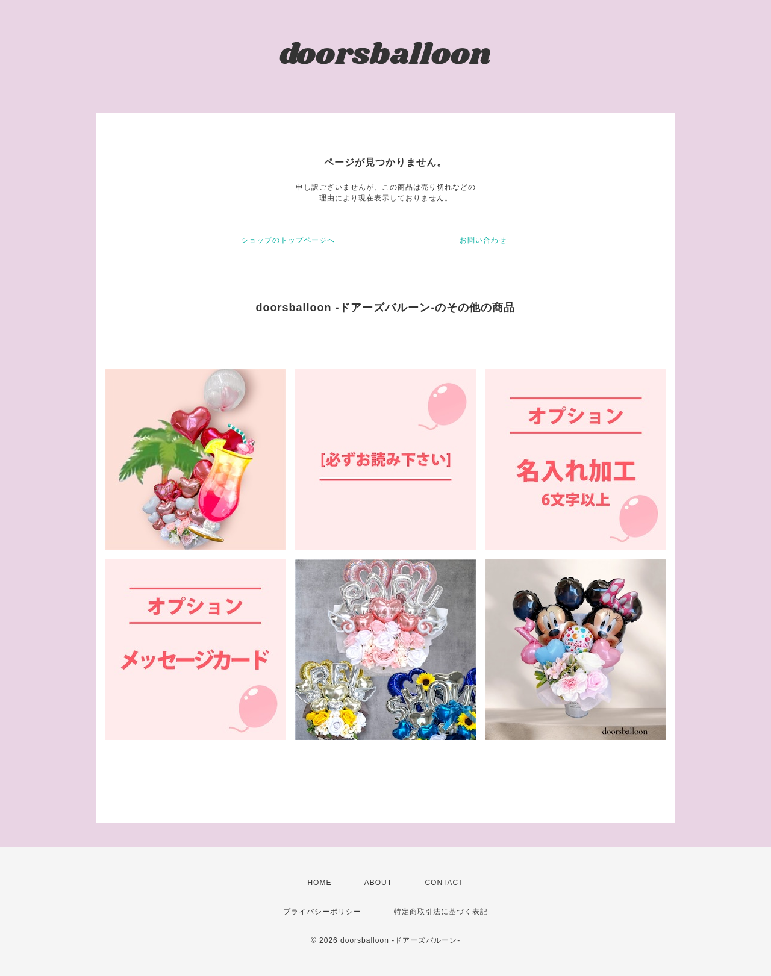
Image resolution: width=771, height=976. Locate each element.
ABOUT (378, 882)
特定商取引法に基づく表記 (441, 911)
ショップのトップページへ (288, 240)
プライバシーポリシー (322, 911)
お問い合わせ (483, 240)
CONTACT (444, 882)
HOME (319, 882)
